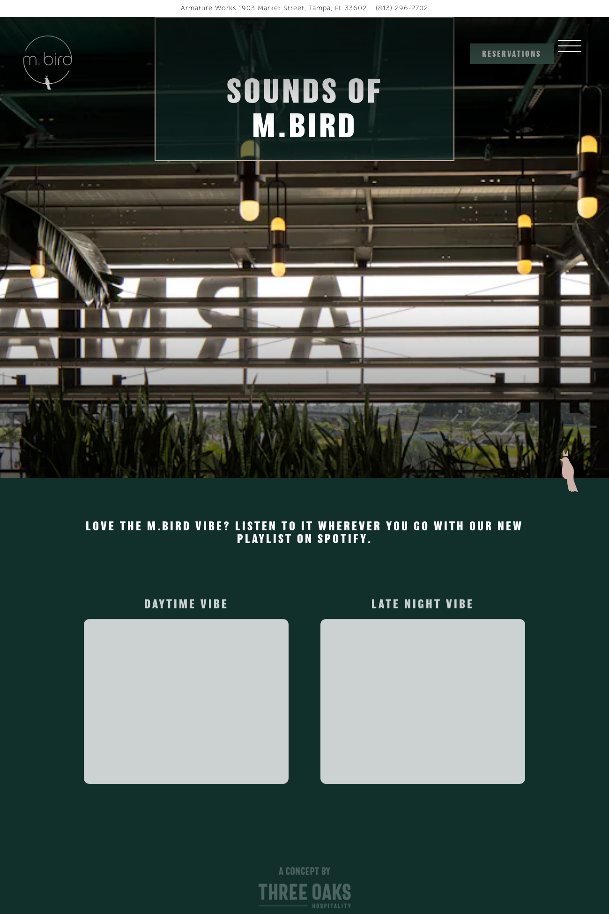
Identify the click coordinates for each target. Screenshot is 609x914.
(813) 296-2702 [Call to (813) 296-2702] (402, 8)
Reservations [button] (511, 54)
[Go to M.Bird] (274, 8)
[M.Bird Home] (48, 62)
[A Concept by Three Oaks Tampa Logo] (304, 889)
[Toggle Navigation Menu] (579, 54)
